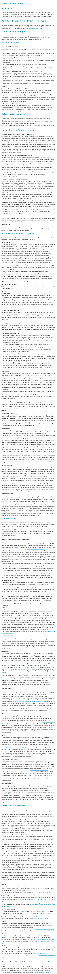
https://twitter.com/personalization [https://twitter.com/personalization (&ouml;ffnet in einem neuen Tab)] (47, 955)
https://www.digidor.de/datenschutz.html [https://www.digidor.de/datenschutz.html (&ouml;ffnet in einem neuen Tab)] (34, 549)
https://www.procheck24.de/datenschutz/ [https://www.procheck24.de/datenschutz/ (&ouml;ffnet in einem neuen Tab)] (39, 770)
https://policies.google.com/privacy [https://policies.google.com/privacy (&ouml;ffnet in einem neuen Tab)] (41, 916)
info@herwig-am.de (33, 28)
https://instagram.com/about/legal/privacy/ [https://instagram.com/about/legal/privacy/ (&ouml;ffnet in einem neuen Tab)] (44, 929)
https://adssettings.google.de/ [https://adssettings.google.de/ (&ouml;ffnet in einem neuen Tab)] (41, 918)
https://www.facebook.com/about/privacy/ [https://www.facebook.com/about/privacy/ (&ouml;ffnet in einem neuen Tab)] (44, 892)
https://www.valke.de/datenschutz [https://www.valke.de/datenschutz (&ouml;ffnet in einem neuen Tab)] (9, 794)
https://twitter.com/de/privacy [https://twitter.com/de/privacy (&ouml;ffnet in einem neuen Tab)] (39, 953)
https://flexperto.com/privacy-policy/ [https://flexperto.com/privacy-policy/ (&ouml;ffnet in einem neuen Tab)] (14, 747)
